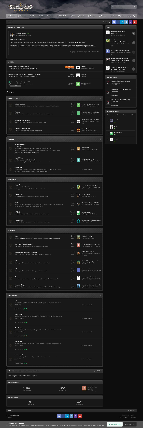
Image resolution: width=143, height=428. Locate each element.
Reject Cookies (129, 424)
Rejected (27, 187)
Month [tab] (116, 115)
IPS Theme (9, 415)
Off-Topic (17, 212)
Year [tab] (124, 115)
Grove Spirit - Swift (87, 236)
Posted (23, 35)
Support (11, 139)
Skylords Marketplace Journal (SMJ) (92, 220)
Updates (17, 112)
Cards (16, 236)
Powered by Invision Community (128, 417)
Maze (84, 222)
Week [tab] (108, 115)
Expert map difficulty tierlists (90, 277)
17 (28, 33)
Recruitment (12, 295)
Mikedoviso (27, 376)
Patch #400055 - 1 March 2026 (90, 112)
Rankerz (85, 287)
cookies (18, 425)
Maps (16, 277)
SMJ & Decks (63, 16)
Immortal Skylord (88, 246)
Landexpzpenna (13, 376)
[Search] (117, 7)
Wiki (73, 16)
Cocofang (117, 120)
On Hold (33, 160)
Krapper (21, 376)
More (103, 16)
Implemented (20, 187)
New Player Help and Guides (23, 244)
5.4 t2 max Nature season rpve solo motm (94, 244)
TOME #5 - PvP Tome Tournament (120, 99)
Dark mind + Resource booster (90, 269)
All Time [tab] (132, 115)
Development (19, 220)
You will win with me (89, 204)
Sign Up (129, 16)
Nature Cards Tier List (88, 251)
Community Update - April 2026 (20, 82)
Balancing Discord (54, 238)
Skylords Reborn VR (87, 212)
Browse (92, 16)
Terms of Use (100, 425)
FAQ (41, 16)
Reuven (85, 270)
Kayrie (85, 51)
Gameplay (11, 230)
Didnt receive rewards (88, 159)
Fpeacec (90, 389)
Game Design (19, 314)
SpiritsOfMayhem (86, 83)
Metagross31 (87, 214)
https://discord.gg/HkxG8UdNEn (86, 46)
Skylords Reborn (21, 33)
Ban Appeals (18, 167)
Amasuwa (81, 51)
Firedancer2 (114, 62)
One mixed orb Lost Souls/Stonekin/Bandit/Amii (95, 186)
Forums (12, 16)
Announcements (27, 84)
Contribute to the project (22, 128)
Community (12, 179)
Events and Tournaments (30, 68)
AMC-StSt (86, 161)
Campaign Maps (20, 285)
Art (16, 301)
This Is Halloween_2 (89, 253)
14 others (92, 51)
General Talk (18, 194)
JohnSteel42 (86, 114)
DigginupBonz (74, 51)
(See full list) (97, 371)
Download (23, 16)
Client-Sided (20, 160)
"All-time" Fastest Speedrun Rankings (92, 261)
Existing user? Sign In (118, 16)
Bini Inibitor (13, 84)
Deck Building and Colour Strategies (26, 252)
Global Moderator (87, 129)
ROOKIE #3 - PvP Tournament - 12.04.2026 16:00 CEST (25, 74)
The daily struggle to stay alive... (91, 202)
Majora (85, 130)
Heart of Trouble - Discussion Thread (92, 285)
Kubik (115, 126)
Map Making (18, 328)
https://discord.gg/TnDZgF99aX (30, 152)
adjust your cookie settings (60, 425)
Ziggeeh (85, 263)
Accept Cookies (114, 424)
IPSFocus (16, 415)
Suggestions (18, 185)
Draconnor (86, 238)
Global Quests (86, 194)
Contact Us (11, 417)
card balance (23, 238)
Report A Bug (19, 158)
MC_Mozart (86, 149)
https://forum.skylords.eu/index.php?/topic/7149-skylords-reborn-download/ (61, 42)
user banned (85, 147)
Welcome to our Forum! (17, 40)
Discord (50, 16)
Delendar (85, 188)
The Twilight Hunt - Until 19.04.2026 (19, 66)
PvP (16, 269)
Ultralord (12, 68)
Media (16, 202)
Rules (33, 16)
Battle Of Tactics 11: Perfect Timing (121, 89)
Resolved (19, 146)
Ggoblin (34, 376)
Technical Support (20, 144)
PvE (16, 261)
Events (82, 16)
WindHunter (86, 196)
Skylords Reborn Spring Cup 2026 (120, 81)
